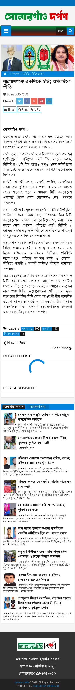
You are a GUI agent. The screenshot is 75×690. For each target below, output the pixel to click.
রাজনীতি (50, 329)
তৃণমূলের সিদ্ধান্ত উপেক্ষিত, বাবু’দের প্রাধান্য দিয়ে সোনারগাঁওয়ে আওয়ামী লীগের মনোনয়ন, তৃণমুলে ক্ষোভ (44, 603)
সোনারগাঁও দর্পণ (22, 682)
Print (23, 109)
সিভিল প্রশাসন (14, 334)
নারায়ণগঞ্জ (31, 329)
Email (9, 109)
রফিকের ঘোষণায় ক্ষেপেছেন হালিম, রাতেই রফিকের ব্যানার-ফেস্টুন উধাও (44, 460)
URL (35, 109)
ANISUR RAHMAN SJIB (46, 686)
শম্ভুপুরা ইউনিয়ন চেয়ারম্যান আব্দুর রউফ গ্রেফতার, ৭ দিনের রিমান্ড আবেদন (42, 554)
